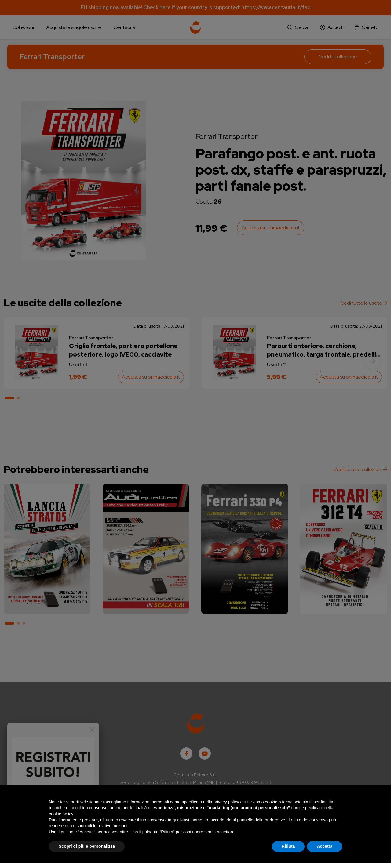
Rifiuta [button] (288, 846)
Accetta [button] (324, 846)
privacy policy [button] (226, 802)
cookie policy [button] (61, 813)
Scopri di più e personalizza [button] (87, 846)
